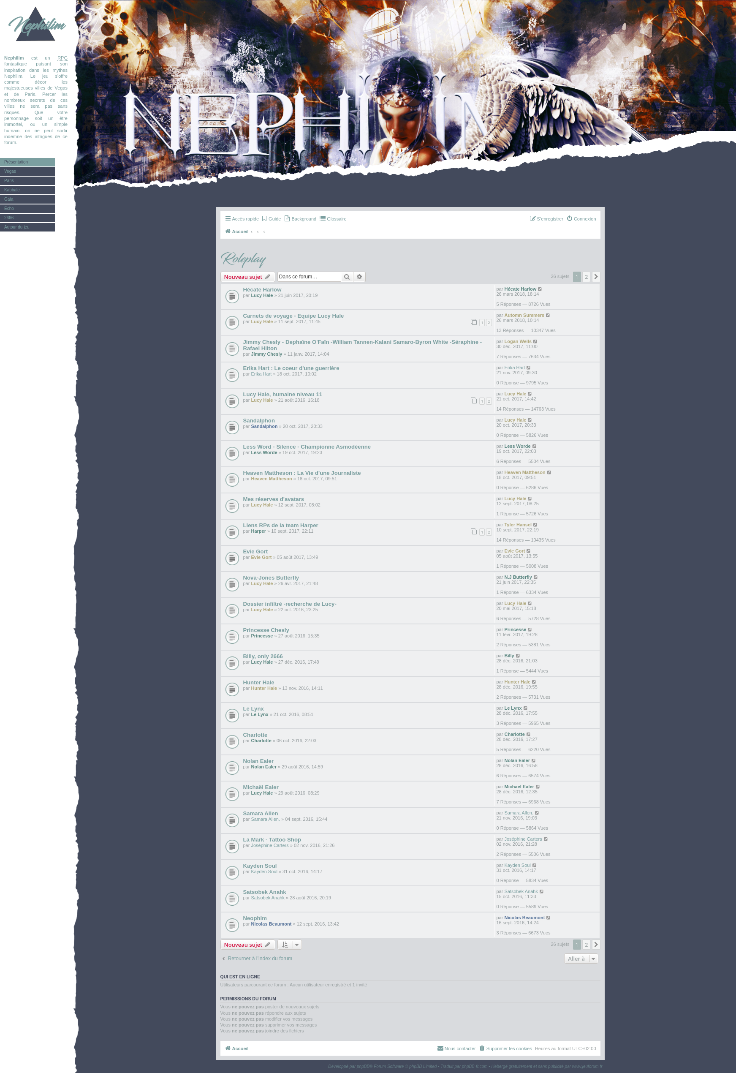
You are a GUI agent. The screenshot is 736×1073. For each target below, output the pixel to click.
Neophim (255, 918)
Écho (9, 208)
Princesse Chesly (266, 630)
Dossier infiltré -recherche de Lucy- (290, 604)
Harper (258, 531)
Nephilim (36, 25)
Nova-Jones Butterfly (271, 578)
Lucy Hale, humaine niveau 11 (283, 394)
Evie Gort (255, 551)
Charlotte (255, 735)
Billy (509, 655)
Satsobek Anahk (264, 892)
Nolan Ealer (258, 761)
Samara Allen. (265, 819)
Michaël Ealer (261, 787)
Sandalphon (259, 420)
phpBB (363, 1066)
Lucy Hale (262, 295)
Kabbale (12, 190)
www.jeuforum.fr (587, 1066)
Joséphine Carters (269, 845)
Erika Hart (261, 373)
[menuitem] (271, 219)
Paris (9, 180)
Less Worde (264, 452)
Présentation (16, 162)
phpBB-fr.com (475, 1066)
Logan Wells (518, 341)
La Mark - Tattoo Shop (272, 839)
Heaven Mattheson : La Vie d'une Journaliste (302, 473)
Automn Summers (524, 315)
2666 (9, 217)
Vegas (10, 171)
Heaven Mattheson (271, 478)
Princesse (262, 635)
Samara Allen (260, 813)
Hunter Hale (258, 682)
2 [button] (586, 277)
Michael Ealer (519, 786)
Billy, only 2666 (263, 656)
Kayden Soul (260, 866)
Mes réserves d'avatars (273, 499)
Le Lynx (253, 708)
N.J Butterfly (518, 577)
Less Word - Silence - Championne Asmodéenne (307, 447)
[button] (596, 277)
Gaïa (9, 199)
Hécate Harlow (262, 289)
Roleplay (242, 259)
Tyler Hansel (518, 524)
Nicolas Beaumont (271, 923)
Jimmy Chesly (266, 354)
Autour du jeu (17, 227)
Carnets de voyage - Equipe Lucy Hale (293, 316)
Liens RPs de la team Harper (280, 525)
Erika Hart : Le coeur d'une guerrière (291, 368)
